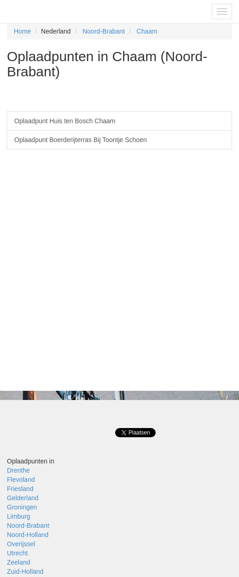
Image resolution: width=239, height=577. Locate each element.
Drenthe (18, 470)
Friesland (20, 488)
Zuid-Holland (25, 571)
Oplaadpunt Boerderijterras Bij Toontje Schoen (80, 139)
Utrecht (17, 553)
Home (22, 31)
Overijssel (21, 544)
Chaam (147, 31)
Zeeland (18, 562)
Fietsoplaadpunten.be (47, 11)
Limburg (18, 516)
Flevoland (21, 479)
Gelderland (23, 498)
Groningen (22, 507)
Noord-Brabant (103, 31)
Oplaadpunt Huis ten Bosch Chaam (64, 121)
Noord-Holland (27, 534)
